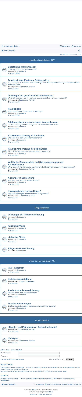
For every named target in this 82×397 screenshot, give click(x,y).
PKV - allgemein (16, 268)
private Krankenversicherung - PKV (42, 261)
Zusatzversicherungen (19, 303)
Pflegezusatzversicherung (21, 248)
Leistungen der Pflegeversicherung (26, 215)
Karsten (32, 87)
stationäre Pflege (16, 237)
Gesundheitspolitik (42, 320)
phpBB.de (50, 392)
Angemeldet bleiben (57, 359)
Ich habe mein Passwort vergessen (12, 359)
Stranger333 (5, 380)
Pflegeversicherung (42, 208)
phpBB (34, 389)
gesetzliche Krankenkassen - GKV (42, 60)
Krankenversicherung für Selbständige (27, 149)
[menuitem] (16, 46)
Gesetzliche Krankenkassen (22, 67)
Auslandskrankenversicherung (23, 290)
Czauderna (21, 71)
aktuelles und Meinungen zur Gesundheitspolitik (32, 327)
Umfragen (13, 338)
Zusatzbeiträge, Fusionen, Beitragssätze (28, 80)
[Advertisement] (41, 23)
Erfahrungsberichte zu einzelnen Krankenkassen (33, 122)
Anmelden (5, 350)
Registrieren (16, 350)
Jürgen (22, 281)
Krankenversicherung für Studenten (26, 135)
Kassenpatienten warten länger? (24, 191)
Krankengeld (14, 109)
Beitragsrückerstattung (20, 279)
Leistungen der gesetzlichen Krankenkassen (30, 95)
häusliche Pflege (16, 226)
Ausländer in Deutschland (21, 178)
